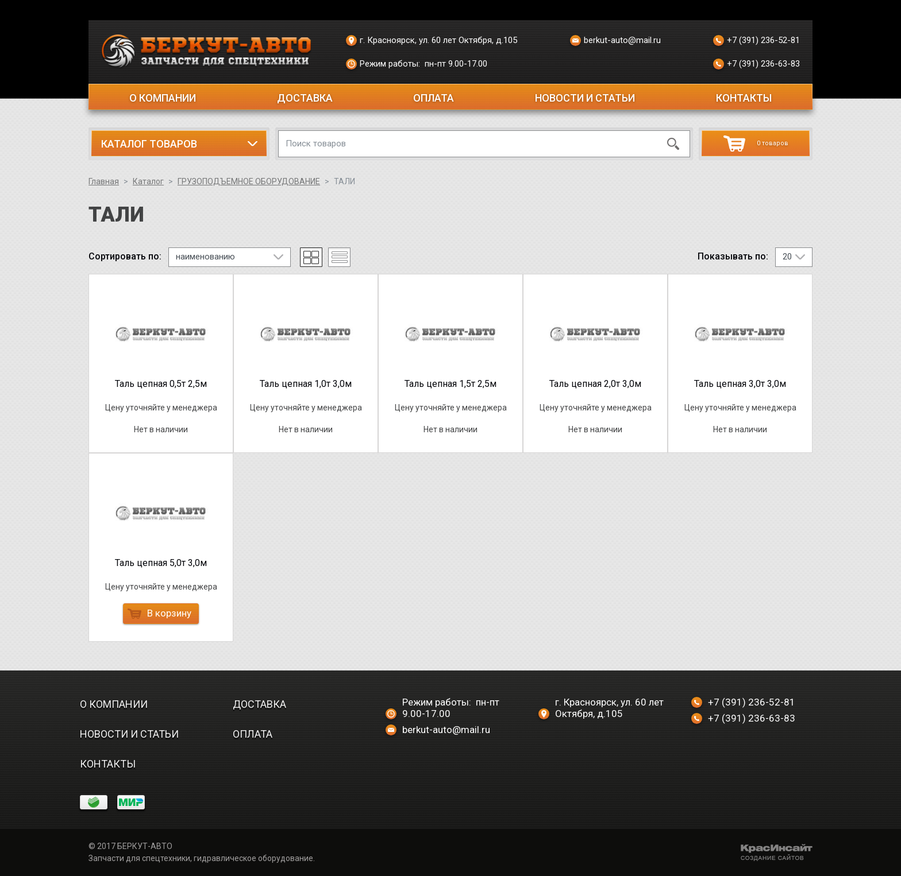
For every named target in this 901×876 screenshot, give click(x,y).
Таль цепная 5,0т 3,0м (161, 562)
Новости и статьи (585, 98)
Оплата (433, 98)
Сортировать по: (124, 256)
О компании (162, 98)
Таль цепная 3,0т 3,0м (740, 383)
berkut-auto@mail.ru (615, 40)
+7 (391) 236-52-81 (756, 40)
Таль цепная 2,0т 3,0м (595, 383)
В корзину (159, 613)
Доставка (305, 98)
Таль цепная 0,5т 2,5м (161, 383)
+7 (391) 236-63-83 (756, 64)
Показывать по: (733, 256)
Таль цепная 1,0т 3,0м (306, 383)
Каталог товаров (149, 144)
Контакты (744, 98)
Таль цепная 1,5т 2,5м (450, 383)
